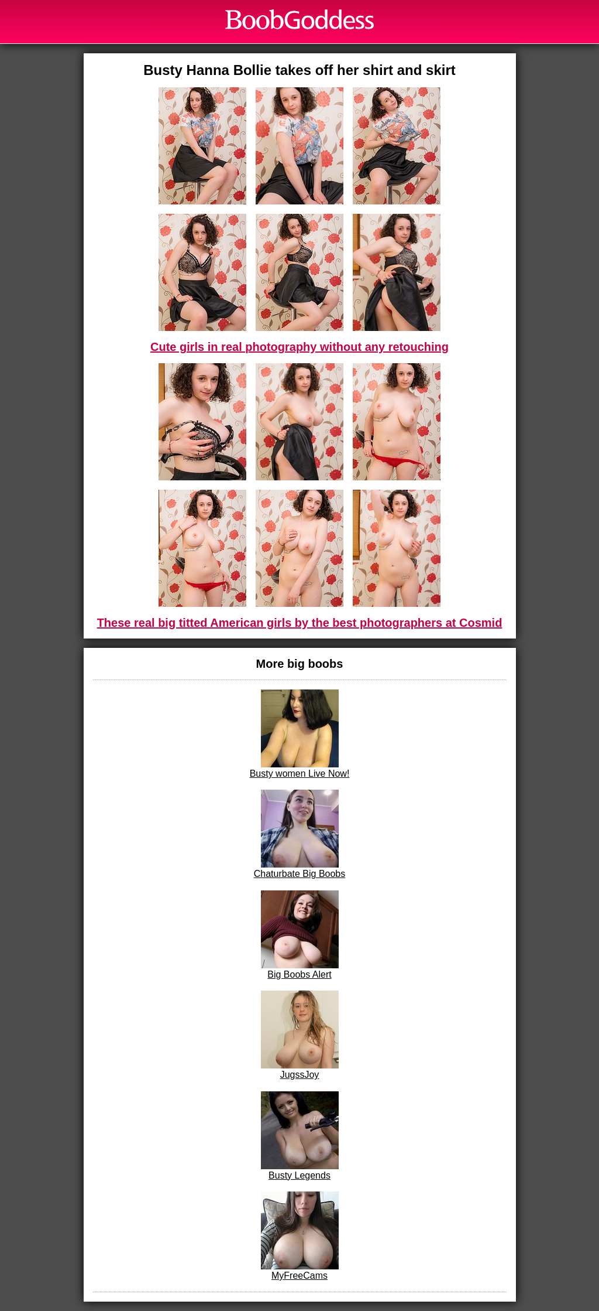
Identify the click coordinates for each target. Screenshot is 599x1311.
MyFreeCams (300, 1236)
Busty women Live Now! (300, 734)
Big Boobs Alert (300, 934)
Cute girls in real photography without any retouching (299, 346)
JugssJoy (300, 1035)
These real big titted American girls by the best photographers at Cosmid (299, 622)
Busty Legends (300, 1135)
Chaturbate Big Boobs (300, 834)
